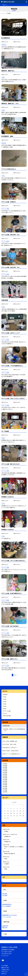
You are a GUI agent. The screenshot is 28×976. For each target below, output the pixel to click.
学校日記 (5, 694)
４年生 (5, 704)
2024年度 (5, 767)
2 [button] (14, 675)
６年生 (5, 708)
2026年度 (5, 763)
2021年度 (5, 772)
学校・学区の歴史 (7, 715)
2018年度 (5, 777)
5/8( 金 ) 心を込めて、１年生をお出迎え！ (10, 750)
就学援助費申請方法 (6, 904)
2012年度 (5, 788)
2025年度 (5, 765)
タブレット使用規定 (6, 906)
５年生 (5, 706)
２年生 (5, 699)
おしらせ (5, 713)
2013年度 (5, 786)
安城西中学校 (5, 926)
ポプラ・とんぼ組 (7, 711)
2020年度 (5, 774)
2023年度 (5, 769)
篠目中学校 (4, 927)
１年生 (5, 697)
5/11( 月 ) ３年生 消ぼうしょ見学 (9, 744)
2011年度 (5, 790)
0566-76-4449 (8, 952)
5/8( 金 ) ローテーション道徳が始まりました (11, 754)
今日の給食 (4, 895)
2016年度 (5, 781)
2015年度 (5, 783)
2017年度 (5, 779)
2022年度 (5, 770)
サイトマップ (5, 956)
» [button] (15, 675)
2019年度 (5, 776)
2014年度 (5, 784)
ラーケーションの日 (6, 917)
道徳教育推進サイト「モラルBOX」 (9, 915)
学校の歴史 (4, 893)
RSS (6, 934)
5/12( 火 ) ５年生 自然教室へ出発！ (9, 741)
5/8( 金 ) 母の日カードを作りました (9, 747)
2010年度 (5, 792)
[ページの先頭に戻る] (26, 974)
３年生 (5, 701)
